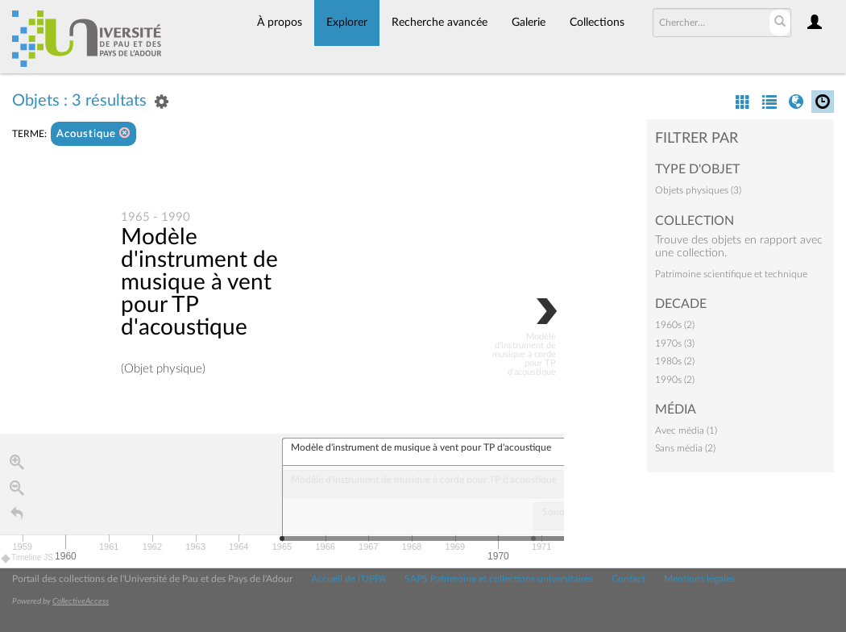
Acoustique (93, 133)
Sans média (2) (685, 448)
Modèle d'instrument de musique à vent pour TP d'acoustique (199, 283)
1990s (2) (675, 380)
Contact (628, 579)
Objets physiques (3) (698, 190)
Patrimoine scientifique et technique (731, 274)
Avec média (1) (686, 430)
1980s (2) (675, 361)
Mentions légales (699, 579)
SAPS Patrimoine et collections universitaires (498, 579)
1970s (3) (675, 343)
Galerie (528, 22)
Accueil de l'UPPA (348, 579)
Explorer (346, 22)
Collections (597, 22)
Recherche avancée (439, 22)
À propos (279, 22)
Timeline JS (27, 558)
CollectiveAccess (80, 601)
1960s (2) (675, 325)
